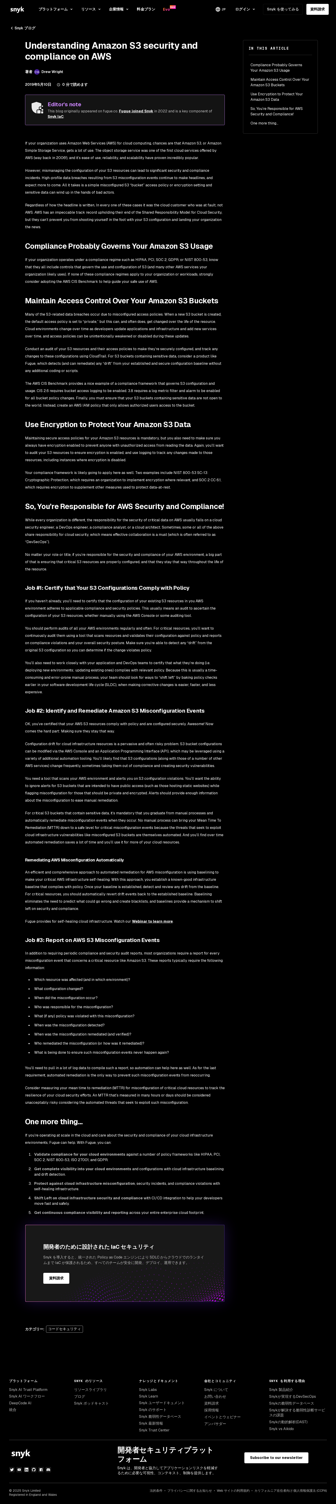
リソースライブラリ (90, 1389)
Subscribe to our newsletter (276, 1457)
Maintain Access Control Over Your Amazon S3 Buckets (280, 82)
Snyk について (216, 1389)
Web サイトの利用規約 (233, 1491)
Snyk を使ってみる (283, 9)
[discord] (48, 1469)
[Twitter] (12, 1469)
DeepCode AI (20, 1403)
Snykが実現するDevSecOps (292, 1396)
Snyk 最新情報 (151, 1423)
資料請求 (317, 9)
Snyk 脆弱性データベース (160, 1416)
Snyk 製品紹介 (281, 1389)
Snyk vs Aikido (281, 1428)
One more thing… (264, 123)
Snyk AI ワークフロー (27, 1396)
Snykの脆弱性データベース (291, 1403)
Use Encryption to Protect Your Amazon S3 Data (277, 97)
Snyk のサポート (153, 1409)
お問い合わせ (215, 1396)
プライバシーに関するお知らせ (189, 1491)
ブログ (79, 1396)
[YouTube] (19, 1469)
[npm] (41, 1469)
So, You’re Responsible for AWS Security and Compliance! (277, 111)
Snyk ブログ (22, 28)
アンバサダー (215, 1423)
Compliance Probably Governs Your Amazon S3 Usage (276, 68)
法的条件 (156, 1491)
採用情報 (211, 1410)
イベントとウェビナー (222, 1417)
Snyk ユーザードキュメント (162, 1402)
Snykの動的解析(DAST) (288, 1422)
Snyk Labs (148, 1389)
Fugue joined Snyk (136, 111)
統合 (12, 1409)
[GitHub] (33, 1469)
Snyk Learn (148, 1396)
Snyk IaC (56, 116)
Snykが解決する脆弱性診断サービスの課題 (297, 1413)
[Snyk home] (17, 9)
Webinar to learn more (152, 921)
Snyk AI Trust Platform (28, 1389)
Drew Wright (52, 71)
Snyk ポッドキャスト (91, 1403)
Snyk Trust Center (154, 1430)
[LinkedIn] (26, 1469)
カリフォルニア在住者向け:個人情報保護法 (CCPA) (290, 1491)
